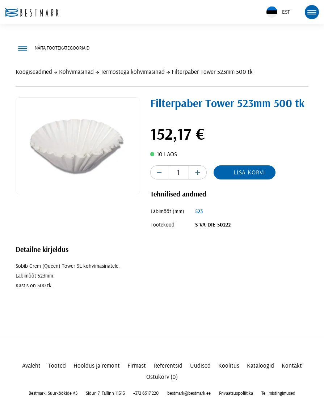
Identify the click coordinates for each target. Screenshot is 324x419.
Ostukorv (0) (162, 377)
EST (278, 12)
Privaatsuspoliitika (236, 393)
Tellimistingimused (278, 393)
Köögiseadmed (34, 72)
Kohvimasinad (76, 72)
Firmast (136, 366)
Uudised (200, 366)
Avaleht (31, 366)
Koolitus (228, 366)
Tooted (57, 366)
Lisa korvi (249, 172)
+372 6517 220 (146, 393)
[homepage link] (32, 12)
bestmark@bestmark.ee (189, 393)
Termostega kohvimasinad (133, 72)
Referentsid (168, 366)
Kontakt (292, 366)
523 (199, 211)
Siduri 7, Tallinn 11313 (105, 393)
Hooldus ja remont (96, 366)
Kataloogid (260, 366)
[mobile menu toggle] (312, 12)
